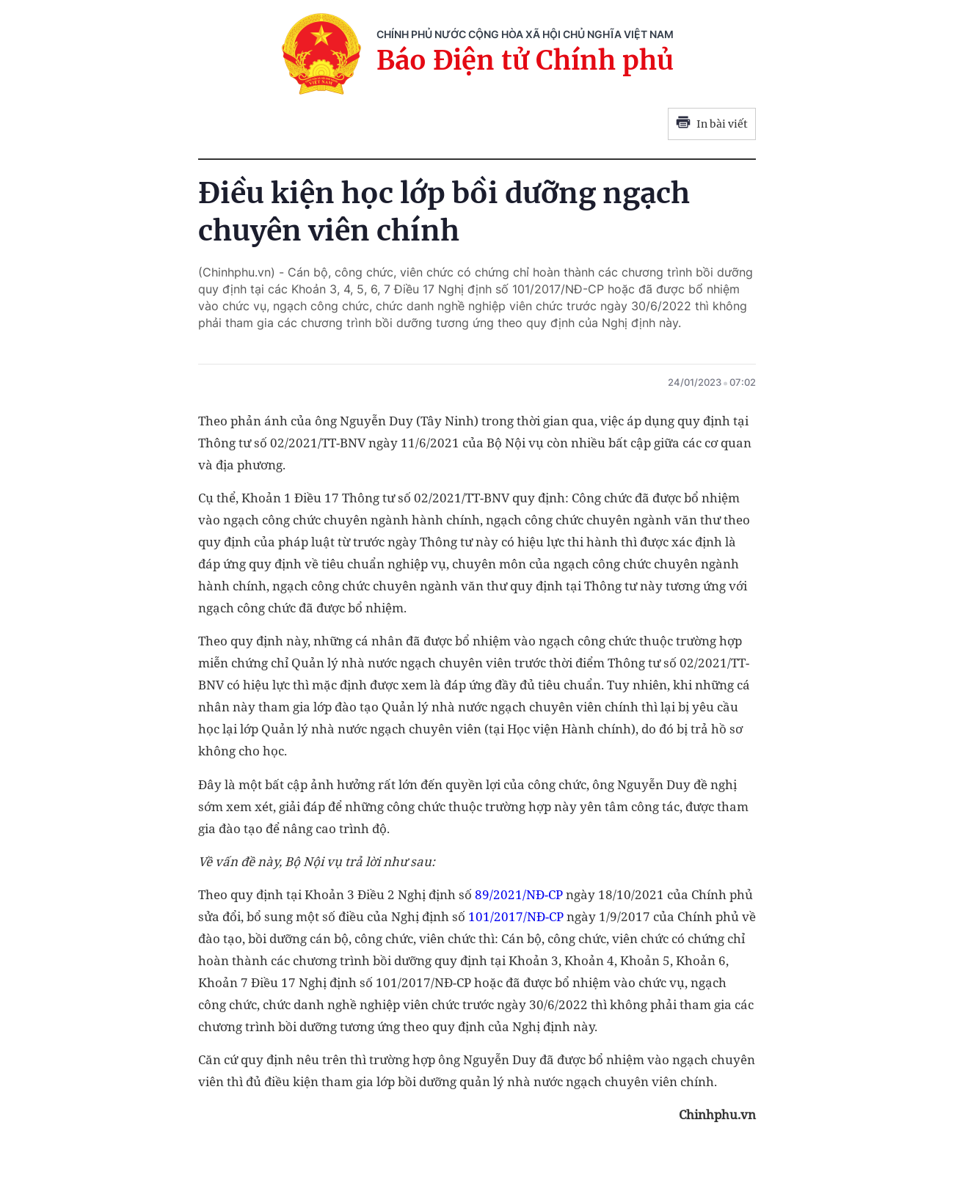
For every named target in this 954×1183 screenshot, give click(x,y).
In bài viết (712, 124)
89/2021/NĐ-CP (519, 894)
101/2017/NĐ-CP (516, 916)
